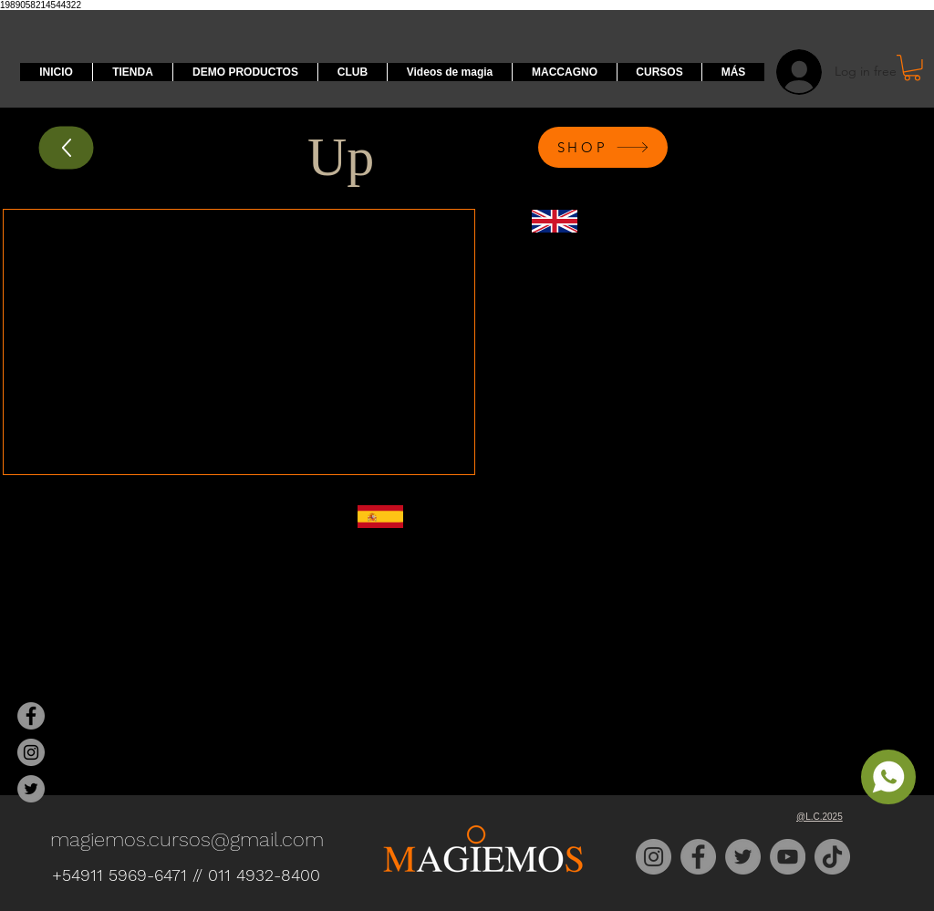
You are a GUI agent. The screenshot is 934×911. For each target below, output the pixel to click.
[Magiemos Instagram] (31, 752)
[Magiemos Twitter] (31, 788)
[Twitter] (743, 857)
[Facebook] (698, 857)
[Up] (66, 147)
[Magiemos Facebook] (31, 716)
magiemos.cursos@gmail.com (187, 839)
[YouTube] (787, 857)
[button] (912, 68)
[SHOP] (603, 147)
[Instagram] (653, 857)
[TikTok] (832, 857)
